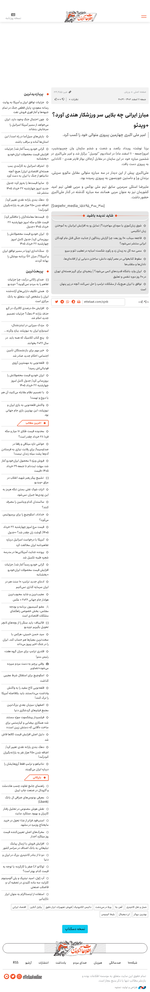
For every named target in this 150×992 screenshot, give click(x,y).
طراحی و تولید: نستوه (130, 987)
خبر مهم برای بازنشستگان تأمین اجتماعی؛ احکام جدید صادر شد (28, 353)
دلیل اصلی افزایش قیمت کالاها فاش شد (25, 737)
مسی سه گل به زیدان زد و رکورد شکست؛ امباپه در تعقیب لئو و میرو (103, 250)
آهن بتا (118, 907)
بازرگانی (37, 777)
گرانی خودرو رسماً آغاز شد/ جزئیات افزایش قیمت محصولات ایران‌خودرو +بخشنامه (27, 153)
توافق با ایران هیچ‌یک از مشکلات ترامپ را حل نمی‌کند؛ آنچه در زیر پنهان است (103, 286)
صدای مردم (80, 962)
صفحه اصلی (140, 92)
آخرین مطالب (33, 423)
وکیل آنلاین (36, 907)
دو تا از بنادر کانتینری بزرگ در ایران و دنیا (25, 857)
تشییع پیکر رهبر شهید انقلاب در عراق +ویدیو (28, 480)
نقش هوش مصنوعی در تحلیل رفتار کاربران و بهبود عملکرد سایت (26, 811)
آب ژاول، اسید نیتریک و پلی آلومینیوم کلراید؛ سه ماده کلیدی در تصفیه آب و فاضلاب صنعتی (25, 882)
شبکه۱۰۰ (132, 962)
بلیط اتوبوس (108, 914)
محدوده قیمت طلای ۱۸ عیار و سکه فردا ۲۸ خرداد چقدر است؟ (27, 434)
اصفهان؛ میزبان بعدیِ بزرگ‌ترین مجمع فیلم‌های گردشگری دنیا (28, 707)
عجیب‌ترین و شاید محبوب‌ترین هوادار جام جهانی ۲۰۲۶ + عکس (28, 597)
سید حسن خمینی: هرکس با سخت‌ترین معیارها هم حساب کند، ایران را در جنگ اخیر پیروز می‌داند (26, 639)
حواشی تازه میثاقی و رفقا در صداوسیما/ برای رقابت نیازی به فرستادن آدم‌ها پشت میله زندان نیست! (25, 448)
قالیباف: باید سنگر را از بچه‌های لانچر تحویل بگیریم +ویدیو (25, 624)
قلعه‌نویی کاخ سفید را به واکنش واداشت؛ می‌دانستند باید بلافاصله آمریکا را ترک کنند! (25, 692)
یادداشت (61, 962)
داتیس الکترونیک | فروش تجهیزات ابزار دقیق (68, 907)
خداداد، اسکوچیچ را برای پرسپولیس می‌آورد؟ (26, 517)
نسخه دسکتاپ (75, 929)
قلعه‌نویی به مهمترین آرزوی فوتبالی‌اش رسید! (30, 365)
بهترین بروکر (140, 914)
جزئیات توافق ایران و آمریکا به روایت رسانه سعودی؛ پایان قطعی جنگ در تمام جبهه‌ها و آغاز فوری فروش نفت (25, 107)
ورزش (127, 92)
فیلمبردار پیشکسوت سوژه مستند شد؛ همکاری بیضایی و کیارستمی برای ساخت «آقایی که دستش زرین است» (27, 722)
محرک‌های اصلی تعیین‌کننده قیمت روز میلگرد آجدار (26, 834)
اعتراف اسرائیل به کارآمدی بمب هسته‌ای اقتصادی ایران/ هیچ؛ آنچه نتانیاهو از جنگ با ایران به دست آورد (28, 170)
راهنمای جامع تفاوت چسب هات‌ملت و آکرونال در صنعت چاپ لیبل (25, 788)
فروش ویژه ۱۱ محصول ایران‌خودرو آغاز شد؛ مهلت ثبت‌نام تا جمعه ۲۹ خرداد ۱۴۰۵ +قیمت (25, 465)
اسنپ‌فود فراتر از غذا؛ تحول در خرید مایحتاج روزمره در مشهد (26, 822)
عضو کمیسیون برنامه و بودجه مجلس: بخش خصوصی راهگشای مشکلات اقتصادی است (29, 611)
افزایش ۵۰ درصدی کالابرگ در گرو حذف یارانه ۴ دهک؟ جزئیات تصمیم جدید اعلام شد (27, 313)
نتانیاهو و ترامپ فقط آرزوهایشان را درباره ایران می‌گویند (26, 766)
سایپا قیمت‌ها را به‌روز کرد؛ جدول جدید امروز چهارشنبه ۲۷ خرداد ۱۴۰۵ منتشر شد (28, 188)
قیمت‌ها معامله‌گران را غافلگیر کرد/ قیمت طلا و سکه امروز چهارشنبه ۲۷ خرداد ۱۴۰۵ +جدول (26, 221)
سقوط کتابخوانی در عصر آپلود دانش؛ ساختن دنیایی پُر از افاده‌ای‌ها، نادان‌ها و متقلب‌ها (104, 261)
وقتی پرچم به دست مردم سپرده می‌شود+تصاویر (28, 666)
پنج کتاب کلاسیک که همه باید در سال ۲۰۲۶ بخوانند (27, 340)
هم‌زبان (98, 962)
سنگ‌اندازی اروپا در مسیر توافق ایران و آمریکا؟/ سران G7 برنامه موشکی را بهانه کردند (25, 255)
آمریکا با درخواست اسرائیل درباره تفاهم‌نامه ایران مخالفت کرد (27, 542)
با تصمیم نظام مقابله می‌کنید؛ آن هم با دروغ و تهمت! (25, 395)
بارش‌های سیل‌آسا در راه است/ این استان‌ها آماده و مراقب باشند (27, 139)
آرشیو (28, 962)
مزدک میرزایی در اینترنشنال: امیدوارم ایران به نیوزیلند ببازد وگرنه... (26, 328)
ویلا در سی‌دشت (103, 907)
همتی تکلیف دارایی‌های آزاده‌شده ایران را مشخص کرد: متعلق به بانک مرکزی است (27, 296)
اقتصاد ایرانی (19, 907)
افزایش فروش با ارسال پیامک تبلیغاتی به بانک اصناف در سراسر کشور (26, 845)
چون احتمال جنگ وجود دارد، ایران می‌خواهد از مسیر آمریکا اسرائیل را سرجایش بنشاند (27, 124)
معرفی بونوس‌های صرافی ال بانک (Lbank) (27, 799)
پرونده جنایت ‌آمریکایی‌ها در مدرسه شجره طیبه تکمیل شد (26, 555)
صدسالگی (115, 962)
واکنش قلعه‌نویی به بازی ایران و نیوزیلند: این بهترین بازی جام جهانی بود (27, 410)
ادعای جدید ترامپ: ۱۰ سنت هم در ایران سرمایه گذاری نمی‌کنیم (27, 584)
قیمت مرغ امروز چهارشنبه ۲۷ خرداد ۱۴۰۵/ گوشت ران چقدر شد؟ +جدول (26, 530)
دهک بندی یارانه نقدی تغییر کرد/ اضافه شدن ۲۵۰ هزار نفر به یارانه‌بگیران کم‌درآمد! (26, 204)
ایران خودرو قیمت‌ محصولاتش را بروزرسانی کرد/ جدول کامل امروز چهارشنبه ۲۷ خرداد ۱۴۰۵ (28, 238)
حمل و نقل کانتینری (136, 907)
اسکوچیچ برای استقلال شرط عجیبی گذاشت (26, 678)
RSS (15, 962)
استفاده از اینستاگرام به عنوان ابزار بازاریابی (27, 896)
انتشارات (44, 962)
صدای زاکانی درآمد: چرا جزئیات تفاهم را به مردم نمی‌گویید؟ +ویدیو (28, 281)
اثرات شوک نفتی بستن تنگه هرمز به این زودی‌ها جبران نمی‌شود (26, 492)
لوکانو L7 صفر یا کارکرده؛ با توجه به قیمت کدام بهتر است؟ (26, 868)
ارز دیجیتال (124, 914)
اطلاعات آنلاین (80, 16)
